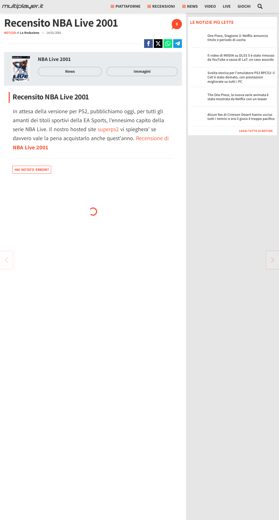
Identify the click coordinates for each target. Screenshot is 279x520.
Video (210, 6)
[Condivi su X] (158, 43)
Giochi (244, 6)
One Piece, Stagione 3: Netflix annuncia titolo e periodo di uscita (237, 37)
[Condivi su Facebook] (148, 43)
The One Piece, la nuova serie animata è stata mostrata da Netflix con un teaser (238, 96)
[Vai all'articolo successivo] (6, 260)
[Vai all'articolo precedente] (272, 260)
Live (227, 6)
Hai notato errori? (32, 169)
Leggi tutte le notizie (256, 131)
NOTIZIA (10, 32)
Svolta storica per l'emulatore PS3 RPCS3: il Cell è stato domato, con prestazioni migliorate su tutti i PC (241, 77)
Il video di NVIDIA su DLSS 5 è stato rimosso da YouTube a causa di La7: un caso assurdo (240, 57)
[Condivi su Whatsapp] (168, 43)
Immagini (142, 71)
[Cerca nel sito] (260, 6)
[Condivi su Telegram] (177, 43)
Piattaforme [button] (126, 6)
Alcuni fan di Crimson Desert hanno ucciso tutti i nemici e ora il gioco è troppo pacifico (241, 116)
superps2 (108, 129)
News (70, 71)
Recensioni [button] (161, 6)
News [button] (190, 6)
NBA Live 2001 (54, 59)
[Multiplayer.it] (22, 6)
